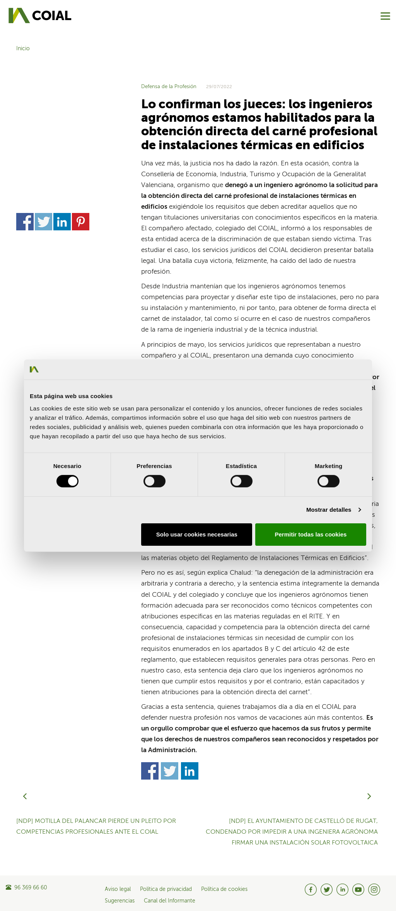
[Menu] (385, 16)
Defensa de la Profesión (168, 86)
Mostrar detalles (329, 509)
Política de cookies (224, 889)
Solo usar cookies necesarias (196, 534)
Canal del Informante (169, 901)
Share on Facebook (25, 119)
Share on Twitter (43, 119)
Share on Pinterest (80, 119)
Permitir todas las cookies (310, 534)
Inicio (23, 48)
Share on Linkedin (62, 119)
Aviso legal (118, 889)
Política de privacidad (166, 889)
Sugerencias (120, 901)
